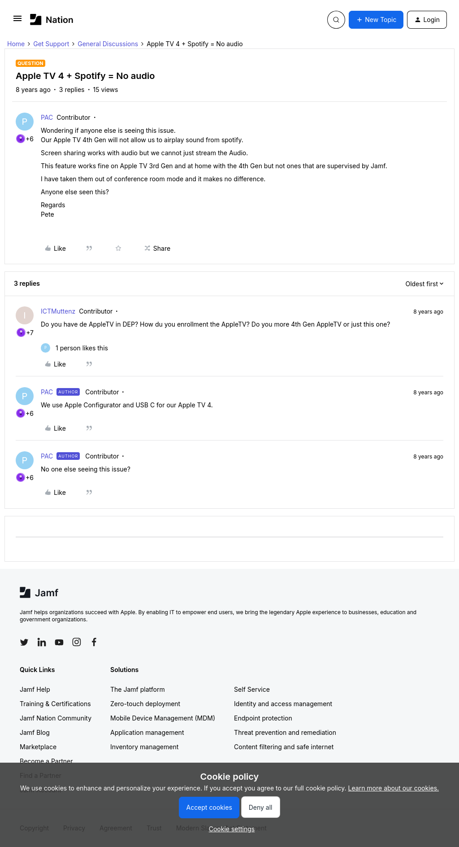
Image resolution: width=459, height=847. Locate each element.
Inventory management (144, 747)
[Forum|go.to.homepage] (52, 19)
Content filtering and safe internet (283, 747)
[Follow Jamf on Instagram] (76, 641)
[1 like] (74, 348)
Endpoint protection (263, 718)
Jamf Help (35, 689)
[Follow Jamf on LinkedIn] (41, 641)
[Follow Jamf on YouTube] (59, 642)
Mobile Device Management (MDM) (162, 718)
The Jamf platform (137, 689)
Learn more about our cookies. (393, 788)
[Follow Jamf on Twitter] (24, 642)
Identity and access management (283, 703)
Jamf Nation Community (55, 718)
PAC (47, 117)
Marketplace (38, 747)
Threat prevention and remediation (285, 732)
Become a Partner (46, 761)
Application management (147, 732)
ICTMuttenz (58, 311)
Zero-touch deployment (145, 703)
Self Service (252, 689)
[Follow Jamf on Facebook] (94, 641)
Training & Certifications (55, 703)
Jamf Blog (35, 732)
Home (16, 44)
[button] (17, 21)
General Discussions (108, 44)
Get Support (51, 44)
